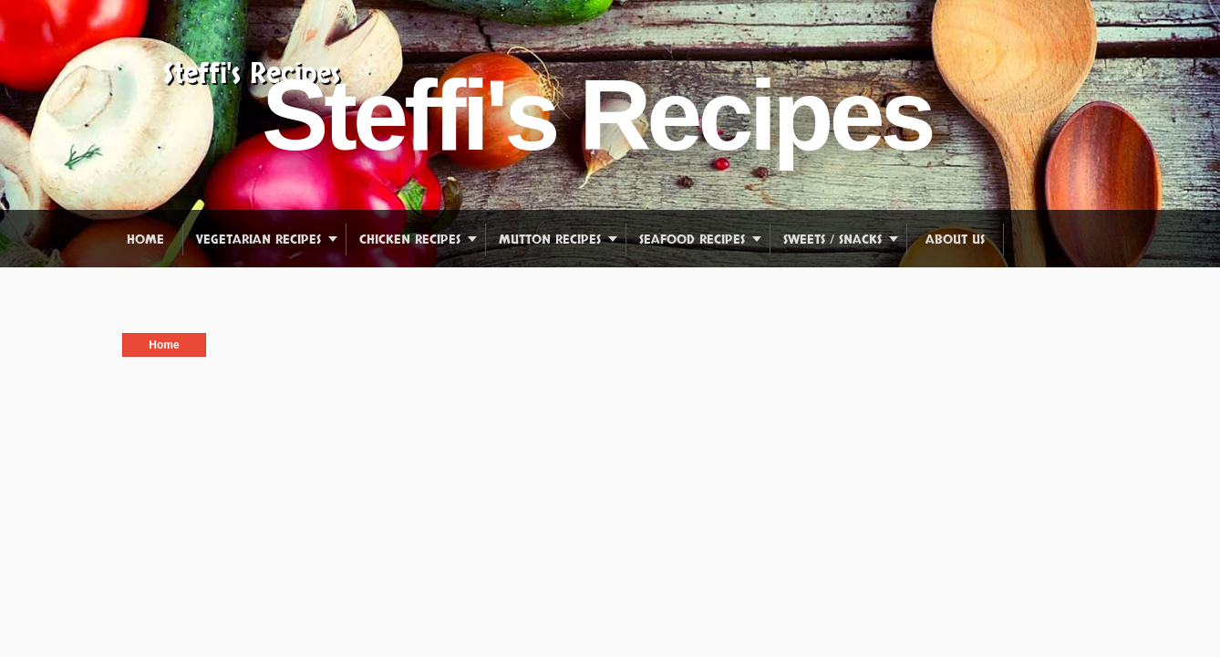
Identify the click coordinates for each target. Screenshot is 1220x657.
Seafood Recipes (692, 239)
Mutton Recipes (550, 239)
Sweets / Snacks (832, 239)
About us (955, 239)
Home (145, 239)
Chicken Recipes (409, 239)
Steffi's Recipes (251, 74)
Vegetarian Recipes (258, 239)
